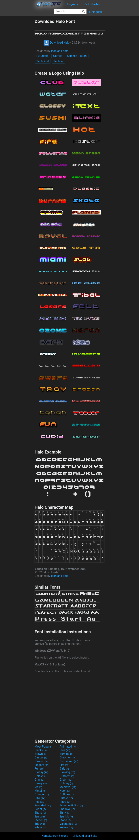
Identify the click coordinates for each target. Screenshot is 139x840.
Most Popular (43, 746)
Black (41, 750)
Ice (38, 787)
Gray (39, 779)
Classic (41, 761)
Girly (64, 768)
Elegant (42, 765)
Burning (66, 754)
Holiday (66, 783)
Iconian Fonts (59, 51)
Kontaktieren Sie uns (55, 835)
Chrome (67, 757)
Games (57, 56)
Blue (65, 750)
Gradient (67, 776)
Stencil (41, 820)
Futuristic (42, 56)
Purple (66, 798)
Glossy (41, 772)
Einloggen (95, 12)
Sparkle (66, 816)
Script (40, 809)
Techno (58, 61)
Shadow (67, 809)
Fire (64, 765)
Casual (41, 757)
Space (40, 816)
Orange (42, 794)
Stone (65, 820)
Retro (65, 801)
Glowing (67, 772)
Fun (39, 768)
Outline (67, 794)
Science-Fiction (77, 56)
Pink (40, 798)
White (40, 827)
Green (66, 779)
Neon (65, 790)
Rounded (43, 805)
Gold (40, 776)
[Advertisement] (17, 73)
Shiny (65, 812)
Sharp (40, 812)
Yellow (66, 827)
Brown (40, 754)
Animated (68, 746)
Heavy (41, 783)
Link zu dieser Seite (84, 835)
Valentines (68, 823)
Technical (42, 61)
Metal (40, 790)
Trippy (40, 823)
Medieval (68, 787)
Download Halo (56, 42)
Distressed (69, 761)
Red (40, 801)
